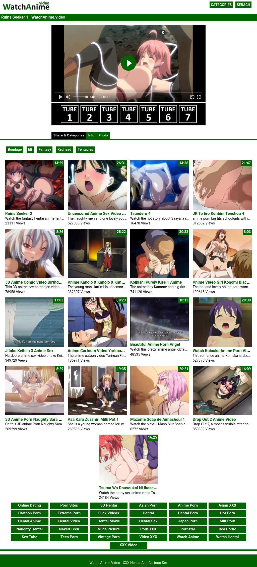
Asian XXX (227, 505)
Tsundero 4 (140, 213)
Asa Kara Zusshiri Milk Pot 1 (93, 419)
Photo (103, 135)
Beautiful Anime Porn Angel (155, 344)
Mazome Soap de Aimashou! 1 (157, 419)
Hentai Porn (188, 513)
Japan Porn (188, 521)
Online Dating (29, 505)
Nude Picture (109, 529)
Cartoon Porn (29, 513)
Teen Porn (69, 537)
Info (91, 135)
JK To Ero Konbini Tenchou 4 (218, 213)
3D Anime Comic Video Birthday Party (39, 282)
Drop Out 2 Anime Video (214, 419)
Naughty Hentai (29, 529)
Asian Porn (148, 505)
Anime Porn (188, 505)
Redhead (64, 149)
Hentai (148, 513)
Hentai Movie (109, 521)
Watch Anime (188, 537)
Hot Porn (227, 513)
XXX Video (128, 545)
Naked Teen (69, 529)
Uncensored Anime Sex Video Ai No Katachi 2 (109, 213)
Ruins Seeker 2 (18, 213)
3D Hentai (108, 505)
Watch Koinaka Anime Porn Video (223, 350)
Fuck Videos (108, 513)
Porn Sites (69, 505)
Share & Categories (68, 135)
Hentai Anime (29, 521)
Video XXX (148, 537)
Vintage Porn (109, 537)
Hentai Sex (148, 521)
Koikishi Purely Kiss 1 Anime (156, 282)
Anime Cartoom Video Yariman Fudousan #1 (108, 350)
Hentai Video (69, 521)
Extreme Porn (69, 513)
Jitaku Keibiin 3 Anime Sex (29, 350)
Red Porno (227, 529)
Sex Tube (29, 537)
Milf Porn (227, 521)
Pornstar (187, 529)
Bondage (15, 149)
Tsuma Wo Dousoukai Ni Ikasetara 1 (131, 487)
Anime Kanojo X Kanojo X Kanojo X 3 (101, 282)
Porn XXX (148, 529)
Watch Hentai (227, 537)
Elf (30, 149)
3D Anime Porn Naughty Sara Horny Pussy (43, 419)
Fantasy (45, 149)
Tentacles (85, 149)
